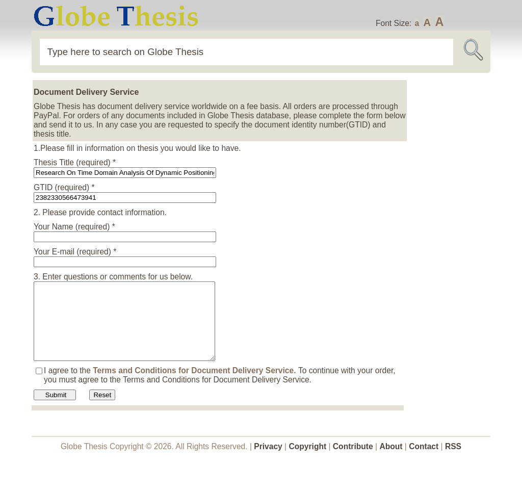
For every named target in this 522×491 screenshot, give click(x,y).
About (390, 461)
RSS (453, 461)
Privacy (268, 461)
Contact (424, 461)
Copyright (308, 461)
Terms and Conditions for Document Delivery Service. (195, 385)
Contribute (353, 461)
